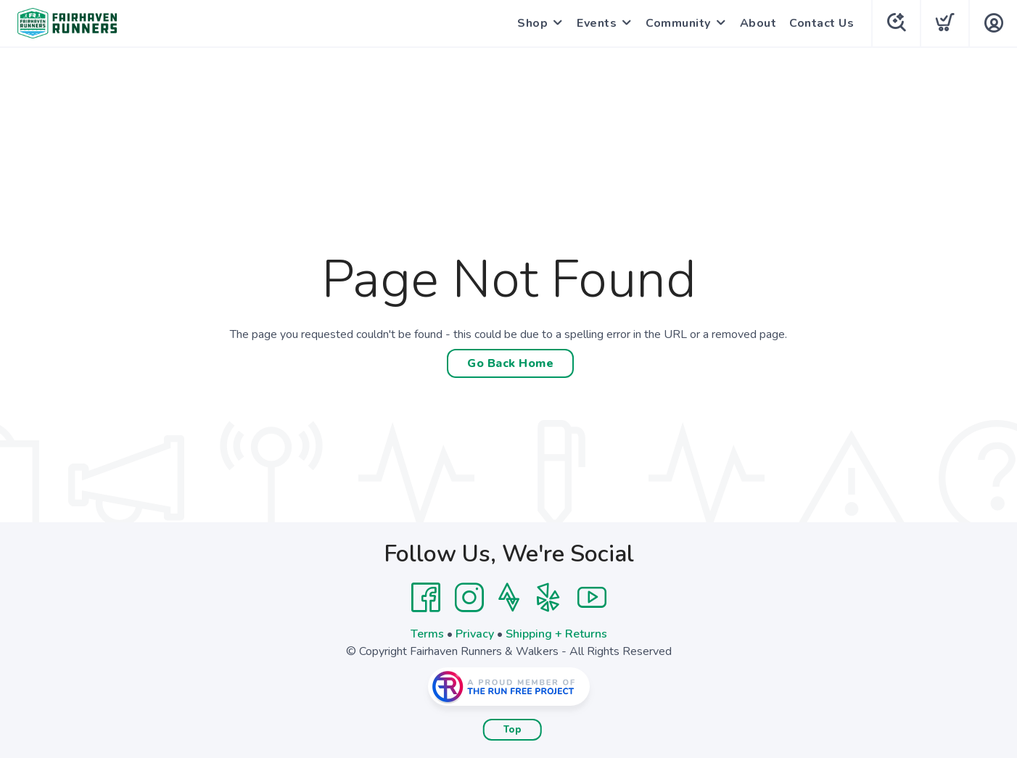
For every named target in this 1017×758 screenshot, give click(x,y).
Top (512, 729)
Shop (532, 23)
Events (597, 23)
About (758, 23)
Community (678, 23)
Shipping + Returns (556, 634)
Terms (427, 634)
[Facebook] (426, 597)
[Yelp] (548, 597)
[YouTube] (592, 597)
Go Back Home (510, 363)
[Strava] (509, 597)
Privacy (475, 634)
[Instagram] (469, 597)
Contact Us (821, 23)
